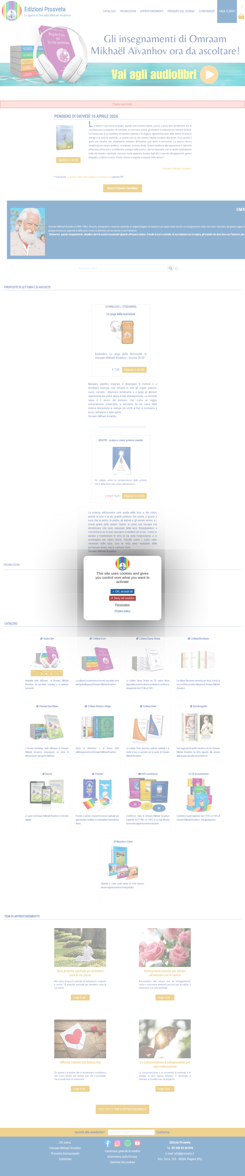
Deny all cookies (122, 598)
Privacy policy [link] (122, 610)
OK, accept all (122, 591)
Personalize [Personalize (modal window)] (122, 604)
